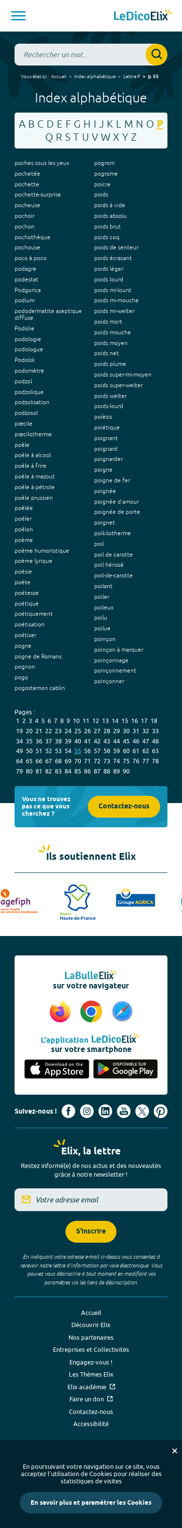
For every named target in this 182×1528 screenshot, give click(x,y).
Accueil (58, 76)
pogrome (106, 173)
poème (24, 540)
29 (116, 731)
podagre (25, 268)
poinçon (105, 639)
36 (38, 741)
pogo (21, 677)
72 (97, 761)
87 (97, 771)
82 (48, 771)
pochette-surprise (38, 194)
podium (24, 300)
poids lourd (108, 279)
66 (38, 761)
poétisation (30, 624)
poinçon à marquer (118, 649)
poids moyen (111, 343)
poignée (105, 491)
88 (106, 771)
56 (87, 751)
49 (19, 751)
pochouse (27, 247)
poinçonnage (111, 660)
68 (58, 761)
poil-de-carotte (113, 575)
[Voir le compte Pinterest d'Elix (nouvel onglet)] (160, 1111)
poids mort (108, 321)
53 (58, 751)
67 (48, 761)
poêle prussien (34, 497)
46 (135, 741)
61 (135, 751)
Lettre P (131, 76)
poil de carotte (113, 554)
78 (155, 761)
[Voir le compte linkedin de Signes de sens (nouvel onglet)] (105, 1111)
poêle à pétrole (35, 487)
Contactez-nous (124, 806)
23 (58, 731)
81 (38, 771)
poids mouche (112, 332)
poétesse (27, 593)
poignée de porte (117, 512)
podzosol (26, 413)
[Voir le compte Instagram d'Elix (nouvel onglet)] (87, 1111)
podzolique (29, 392)
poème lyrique (33, 561)
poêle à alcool (33, 455)
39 (68, 741)
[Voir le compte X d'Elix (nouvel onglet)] (142, 1111)
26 (87, 731)
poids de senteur (116, 247)
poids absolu (110, 216)
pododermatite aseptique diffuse (48, 314)
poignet (104, 522)
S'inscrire (91, 1231)
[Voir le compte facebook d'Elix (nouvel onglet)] (68, 1111)
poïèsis (103, 416)
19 (19, 731)
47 (145, 741)
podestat (26, 279)
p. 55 (153, 76)
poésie (23, 571)
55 (77, 751)
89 (116, 771)
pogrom (104, 163)
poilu (100, 617)
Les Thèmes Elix (91, 1374)
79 (19, 771)
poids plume (110, 364)
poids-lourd (108, 406)
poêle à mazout (35, 476)
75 (126, 761)
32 (145, 731)
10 (76, 720)
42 (97, 741)
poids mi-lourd (112, 290)
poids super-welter (118, 385)
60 (126, 751)
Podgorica (28, 290)
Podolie (24, 328)
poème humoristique (42, 550)
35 (29, 741)
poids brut (107, 226)
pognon (25, 666)
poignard (105, 448)
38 (58, 741)
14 (115, 720)
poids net (106, 353)
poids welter (110, 396)
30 (126, 731)
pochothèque (32, 237)
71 (87, 761)
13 (105, 720)
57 (97, 751)
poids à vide (109, 205)
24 (68, 731)
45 (126, 741)
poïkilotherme (112, 533)
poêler (23, 518)
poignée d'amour (116, 501)
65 (29, 761)
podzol (23, 381)
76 (135, 761)
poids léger (108, 268)
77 (145, 761)
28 (106, 731)
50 (29, 751)
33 (155, 731)
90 (126, 771)
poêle (22, 445)
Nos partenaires (91, 1337)
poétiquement (34, 613)
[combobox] (91, 55)
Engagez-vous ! (91, 1362)
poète (23, 582)
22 (48, 731)
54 (68, 751)
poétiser (25, 635)
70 (77, 761)
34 (19, 741)
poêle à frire (31, 465)
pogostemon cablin (40, 688)
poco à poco (31, 258)
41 (87, 741)
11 (86, 720)
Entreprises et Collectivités (91, 1349)
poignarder (108, 459)
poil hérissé (109, 564)
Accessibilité (91, 1424)
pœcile (24, 423)
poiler (101, 596)
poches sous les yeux (42, 163)
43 (106, 741)
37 (48, 741)
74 (116, 761)
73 (106, 761)
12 (95, 720)
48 (155, 741)
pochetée (27, 173)
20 (29, 731)
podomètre (29, 370)
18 (153, 720)
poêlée (24, 508)
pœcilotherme (33, 434)
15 (124, 720)
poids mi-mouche (116, 300)
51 (38, 751)
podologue (29, 349)
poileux (104, 607)
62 (145, 751)
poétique (27, 603)
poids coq (106, 237)
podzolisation (32, 402)
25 (77, 731)
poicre (102, 184)
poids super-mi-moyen (122, 374)
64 (19, 761)
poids (101, 194)
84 (68, 771)
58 (106, 751)
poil (99, 544)
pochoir (24, 216)
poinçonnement (115, 670)
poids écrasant (113, 258)
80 (29, 771)
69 (68, 761)
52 (48, 751)
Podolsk (25, 360)
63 (155, 751)
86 (87, 771)
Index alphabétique (95, 76)
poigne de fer (112, 480)
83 (58, 771)
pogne (23, 645)
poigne (103, 469)
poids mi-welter (114, 311)
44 (116, 741)
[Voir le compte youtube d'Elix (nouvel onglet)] (124, 1111)
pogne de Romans (38, 656)
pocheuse (27, 205)
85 (77, 771)
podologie (28, 339)
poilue (102, 628)
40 (77, 741)
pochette (27, 184)
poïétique (107, 427)
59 (116, 751)
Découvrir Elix (91, 1325)
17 (144, 720)
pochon (24, 226)
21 (38, 731)
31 (135, 731)
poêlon (24, 529)
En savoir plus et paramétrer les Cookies (91, 1502)
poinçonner (109, 681)
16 (134, 720)
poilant (103, 586)
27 (97, 731)
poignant (106, 438)
